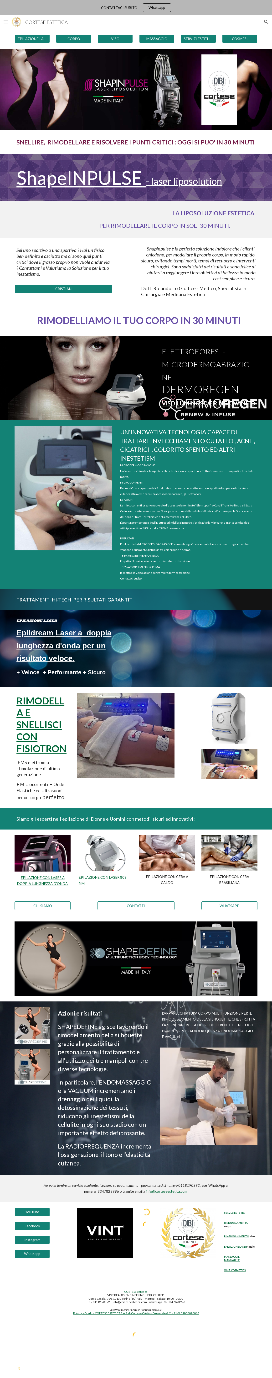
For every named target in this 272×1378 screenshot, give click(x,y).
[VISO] (115, 38)
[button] (5, 21)
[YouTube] (32, 1212)
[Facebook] (32, 1225)
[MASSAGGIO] (156, 38)
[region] (136, 7)
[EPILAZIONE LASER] (32, 38)
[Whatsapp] (32, 1253)
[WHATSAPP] (229, 905)
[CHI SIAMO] (42, 905)
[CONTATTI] (136, 905)
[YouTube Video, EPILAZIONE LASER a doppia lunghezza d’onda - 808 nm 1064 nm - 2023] (198, 648)
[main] (136, 142)
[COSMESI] (239, 38)
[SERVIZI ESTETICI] (198, 38)
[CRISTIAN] (63, 288)
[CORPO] (73, 38)
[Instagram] (32, 1239)
